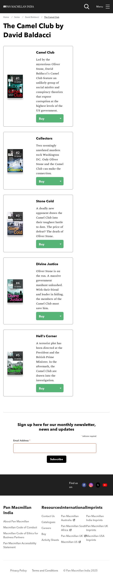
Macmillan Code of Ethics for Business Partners (20, 535)
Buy (44, 534)
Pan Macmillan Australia (70, 518)
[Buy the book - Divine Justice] (47, 316)
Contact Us (48, 516)
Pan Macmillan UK (73, 536)
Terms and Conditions (45, 570)
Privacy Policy (18, 570)
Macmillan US (71, 542)
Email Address (21, 440)
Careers (46, 528)
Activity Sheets (50, 540)
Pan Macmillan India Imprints (95, 518)
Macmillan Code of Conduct (20, 527)
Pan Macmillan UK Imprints (97, 528)
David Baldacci (32, 17)
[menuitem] (22, 510)
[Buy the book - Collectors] (47, 181)
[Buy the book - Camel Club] (47, 118)
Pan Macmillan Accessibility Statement (19, 545)
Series (17, 17)
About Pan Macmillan (16, 521)
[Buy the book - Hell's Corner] (47, 388)
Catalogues (48, 522)
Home (6, 17)
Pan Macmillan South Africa (73, 528)
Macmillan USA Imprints (95, 538)
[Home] (18, 6)
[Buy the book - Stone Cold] (47, 244)
